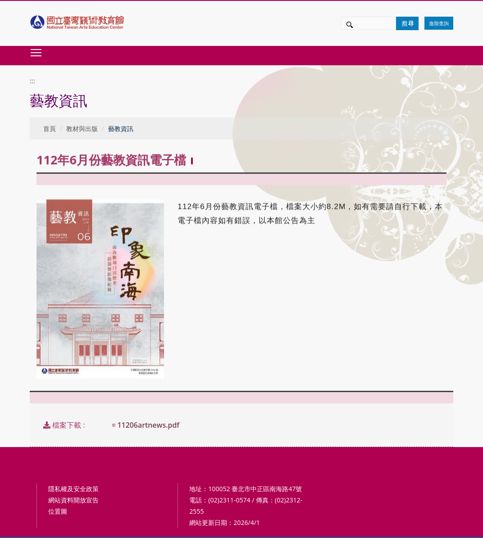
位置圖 (57, 511)
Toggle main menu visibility (36, 52)
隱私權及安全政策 (73, 488)
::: (32, 81)
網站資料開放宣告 (73, 500)
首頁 (49, 128)
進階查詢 (439, 23)
